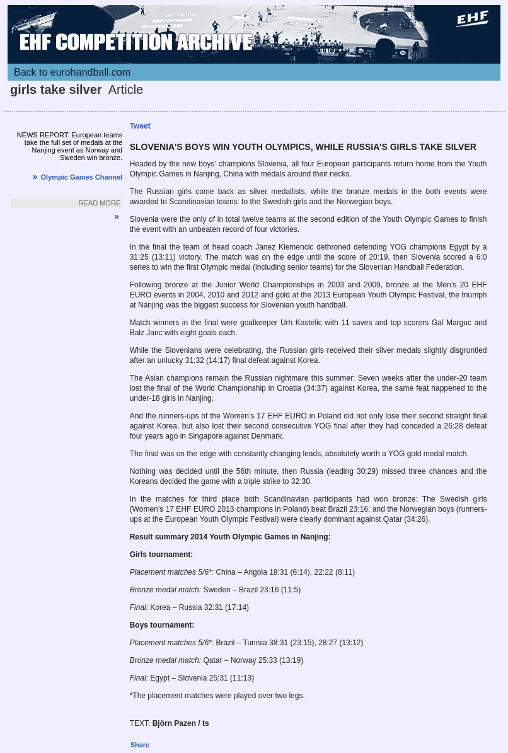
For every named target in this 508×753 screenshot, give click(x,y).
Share (140, 745)
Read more (100, 203)
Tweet (140, 126)
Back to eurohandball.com (72, 72)
